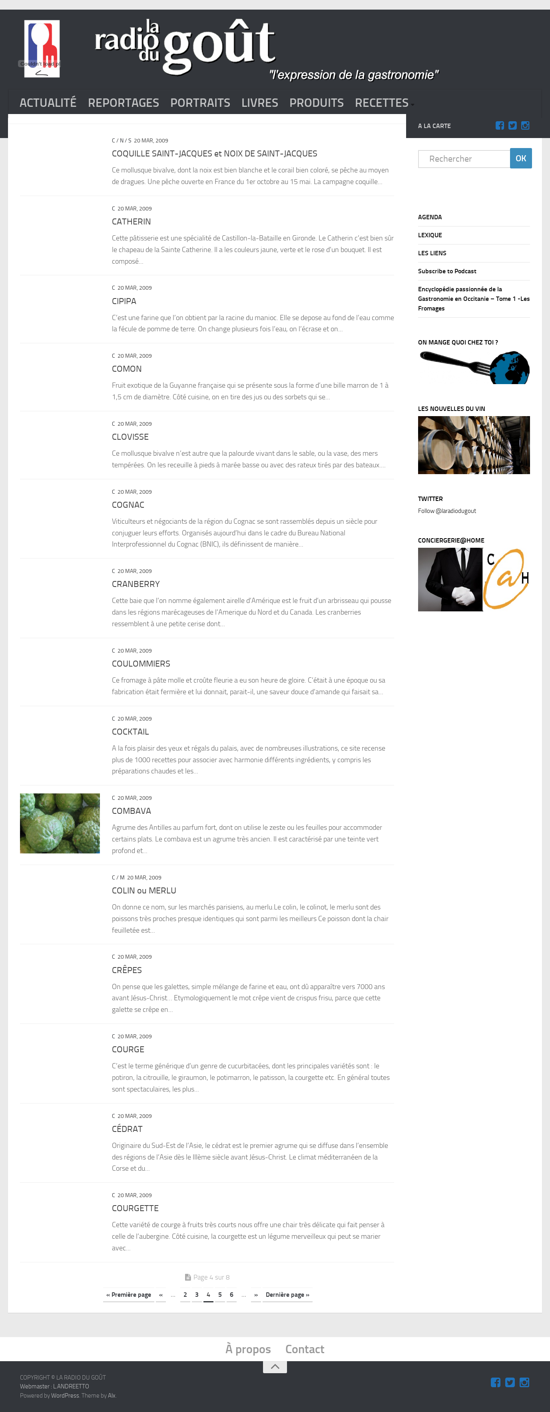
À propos (248, 1349)
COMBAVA (131, 811)
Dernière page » (287, 1294)
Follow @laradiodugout (447, 511)
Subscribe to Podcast (447, 271)
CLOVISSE (130, 437)
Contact (305, 1349)
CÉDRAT (127, 1129)
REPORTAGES (123, 103)
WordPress (65, 1395)
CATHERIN (131, 221)
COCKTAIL (130, 732)
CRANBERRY (136, 584)
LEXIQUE (430, 235)
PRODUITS (316, 103)
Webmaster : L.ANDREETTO (54, 1386)
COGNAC (128, 505)
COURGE (128, 1049)
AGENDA (430, 217)
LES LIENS (432, 253)
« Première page (128, 1294)
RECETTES (382, 103)
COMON (127, 369)
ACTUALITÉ (48, 103)
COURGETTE (135, 1208)
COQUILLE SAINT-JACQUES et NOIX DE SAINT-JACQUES (214, 153)
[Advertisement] (478, 751)
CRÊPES (127, 970)
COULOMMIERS (141, 664)
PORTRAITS (200, 103)
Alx (112, 1395)
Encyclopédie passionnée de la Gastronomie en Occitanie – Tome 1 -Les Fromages (474, 298)
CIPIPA (124, 301)
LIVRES (259, 103)
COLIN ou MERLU (144, 890)
